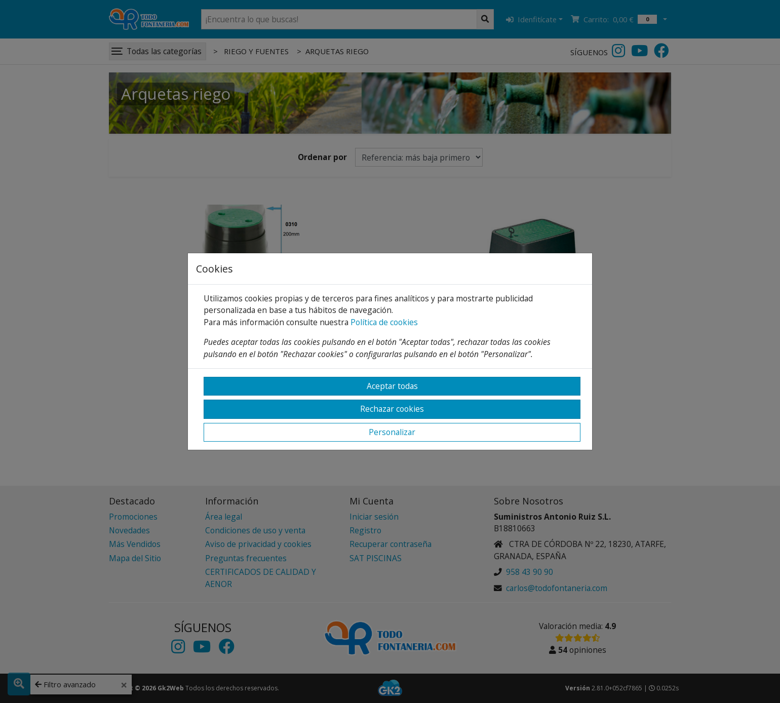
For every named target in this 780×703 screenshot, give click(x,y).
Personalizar (392, 432)
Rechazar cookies (392, 408)
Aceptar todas (392, 386)
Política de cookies (384, 322)
